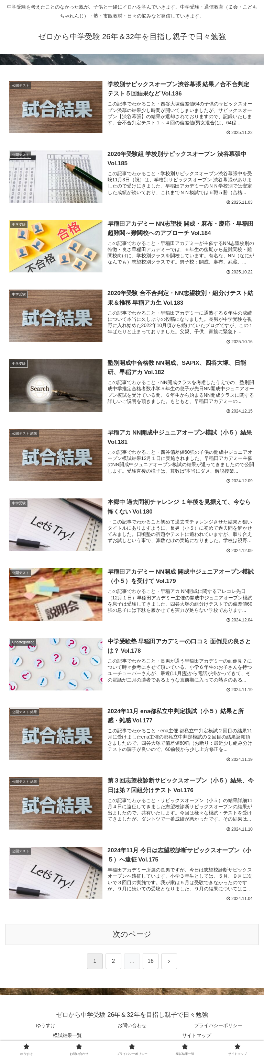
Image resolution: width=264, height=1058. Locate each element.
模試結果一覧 (67, 1035)
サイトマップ (196, 1035)
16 (150, 961)
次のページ (132, 934)
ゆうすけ (45, 1025)
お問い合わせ (132, 1025)
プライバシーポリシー (218, 1025)
